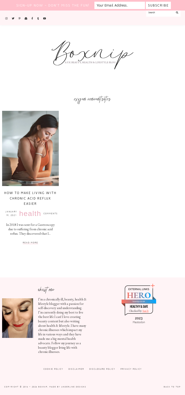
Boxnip (42, 387)
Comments (50, 213)
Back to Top (172, 387)
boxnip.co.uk (139, 301)
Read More (30, 243)
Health (30, 213)
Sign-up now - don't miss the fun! (52, 5)
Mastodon (139, 322)
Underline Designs (73, 387)
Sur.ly (145, 311)
